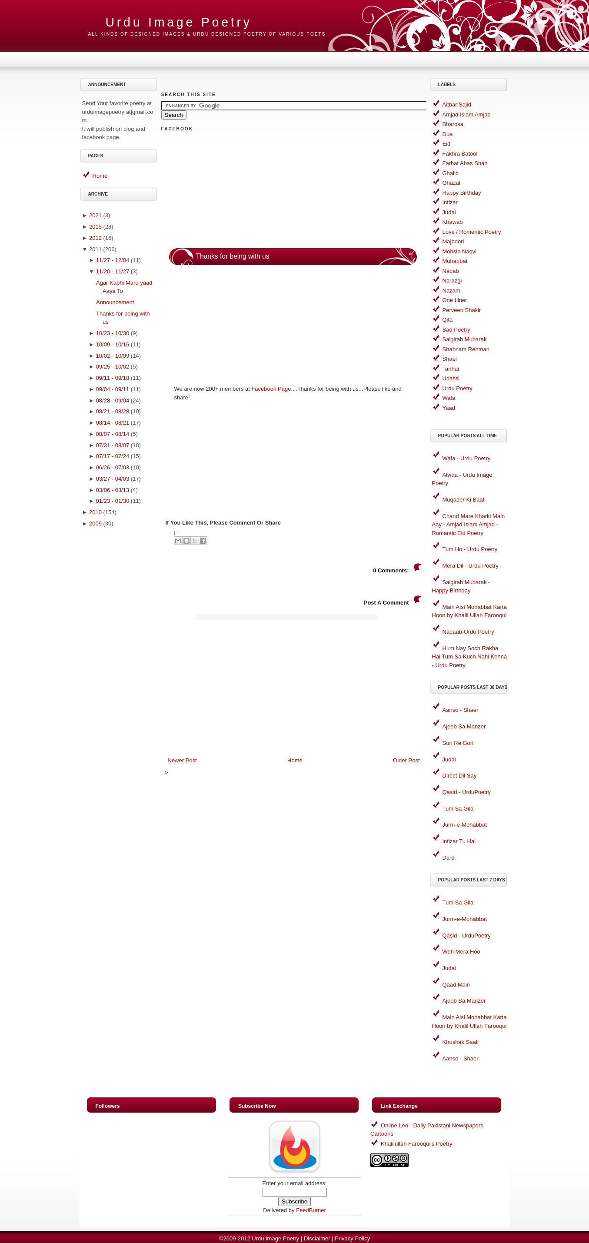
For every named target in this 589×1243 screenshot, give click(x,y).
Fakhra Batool (460, 153)
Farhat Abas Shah (465, 163)
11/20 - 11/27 (113, 271)
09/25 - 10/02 (113, 366)
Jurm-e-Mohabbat (465, 824)
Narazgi (452, 280)
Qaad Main (456, 984)
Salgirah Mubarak (465, 339)
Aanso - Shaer (461, 710)
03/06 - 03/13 (113, 490)
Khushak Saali (461, 1042)
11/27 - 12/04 (113, 260)
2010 (95, 512)
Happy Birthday (462, 192)
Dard (449, 857)
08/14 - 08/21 (113, 422)
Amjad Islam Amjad (467, 114)
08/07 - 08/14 (113, 434)
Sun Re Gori (458, 743)
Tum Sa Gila (458, 808)
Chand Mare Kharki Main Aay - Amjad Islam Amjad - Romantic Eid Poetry (468, 524)
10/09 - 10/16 (113, 344)
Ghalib (451, 173)
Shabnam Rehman (466, 349)
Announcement (115, 302)
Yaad (449, 408)
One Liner (455, 300)
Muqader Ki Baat (464, 499)
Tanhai (451, 369)
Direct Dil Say (460, 775)
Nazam (451, 290)
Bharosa (453, 124)
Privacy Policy (352, 1238)
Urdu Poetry (458, 388)
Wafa (449, 398)
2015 (95, 226)
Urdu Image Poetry (179, 22)
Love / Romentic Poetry (472, 232)
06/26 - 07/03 (113, 467)
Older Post (406, 760)
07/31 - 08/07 (113, 445)
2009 (95, 523)
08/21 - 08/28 (113, 411)
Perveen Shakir (462, 310)
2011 (95, 249)
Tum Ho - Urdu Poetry (470, 549)
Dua (448, 134)
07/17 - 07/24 (113, 456)
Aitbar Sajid (457, 104)
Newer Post (182, 760)
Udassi (451, 378)
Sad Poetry (456, 329)
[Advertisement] (119, 669)
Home (100, 176)
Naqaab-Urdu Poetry (468, 631)
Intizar (450, 202)
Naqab (451, 271)
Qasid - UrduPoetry (467, 792)
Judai (449, 212)
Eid (447, 143)
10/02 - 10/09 (113, 355)
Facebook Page (271, 389)
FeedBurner (311, 1210)
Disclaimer (317, 1238)
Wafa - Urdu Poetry (467, 458)
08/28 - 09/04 (113, 400)
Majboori (453, 241)
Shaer (450, 359)
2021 (95, 215)
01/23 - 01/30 (113, 501)
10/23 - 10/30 (113, 333)
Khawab (453, 222)
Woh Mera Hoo (461, 951)
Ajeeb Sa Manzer (464, 726)
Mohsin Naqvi (460, 251)
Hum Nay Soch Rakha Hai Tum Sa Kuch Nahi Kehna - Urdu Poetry (469, 656)
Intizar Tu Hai (459, 841)
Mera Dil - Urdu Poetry (471, 565)
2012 (95, 238)
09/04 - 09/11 (113, 389)
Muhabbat (455, 261)
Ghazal (451, 182)
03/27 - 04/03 (113, 478)
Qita (448, 319)
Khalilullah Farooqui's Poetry (416, 1143)
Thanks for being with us (233, 256)
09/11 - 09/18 (113, 378)
